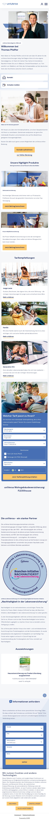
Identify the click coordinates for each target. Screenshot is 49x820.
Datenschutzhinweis (29, 815)
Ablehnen (12, 804)
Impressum (17, 815)
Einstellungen (34, 804)
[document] (24, 786)
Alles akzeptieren (24, 808)
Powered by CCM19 (24, 818)
